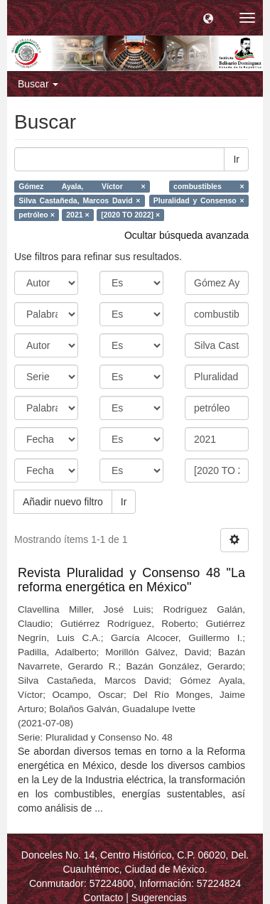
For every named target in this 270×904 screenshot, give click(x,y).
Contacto (103, 897)
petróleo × (36, 214)
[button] (208, 18)
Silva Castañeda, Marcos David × (79, 200)
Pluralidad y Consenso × (198, 200)
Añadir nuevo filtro (63, 501)
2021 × (77, 214)
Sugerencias (159, 897)
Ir (236, 159)
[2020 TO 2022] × (130, 214)
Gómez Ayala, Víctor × (81, 186)
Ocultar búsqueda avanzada (186, 235)
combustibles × (208, 186)
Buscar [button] (38, 84)
